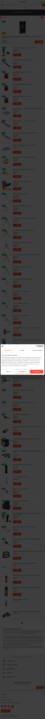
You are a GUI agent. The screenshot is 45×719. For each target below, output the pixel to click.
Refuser (8, 371)
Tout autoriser (36, 371)
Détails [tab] (22, 350)
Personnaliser (22, 371)
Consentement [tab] (7, 350)
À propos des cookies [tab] (37, 350)
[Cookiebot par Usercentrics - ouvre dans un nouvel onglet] (37, 346)
